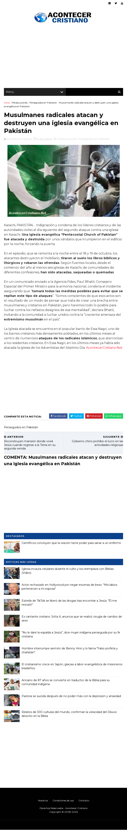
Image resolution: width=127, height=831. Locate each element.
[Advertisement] (63, 56)
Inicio (7, 103)
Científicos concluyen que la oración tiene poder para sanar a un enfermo (71, 544)
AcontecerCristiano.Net (104, 349)
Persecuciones (19, 103)
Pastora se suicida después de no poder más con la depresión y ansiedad (71, 697)
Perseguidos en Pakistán (43, 103)
